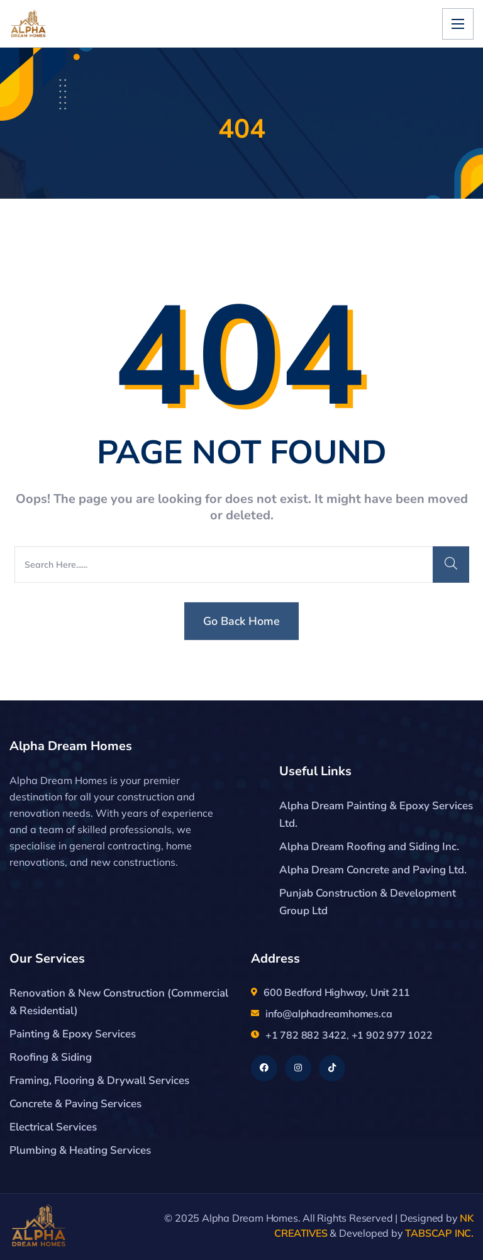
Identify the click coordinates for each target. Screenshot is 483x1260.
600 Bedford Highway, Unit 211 (337, 992)
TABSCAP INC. (439, 1233)
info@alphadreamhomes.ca (328, 1013)
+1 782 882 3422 (306, 1035)
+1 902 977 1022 (392, 1035)
